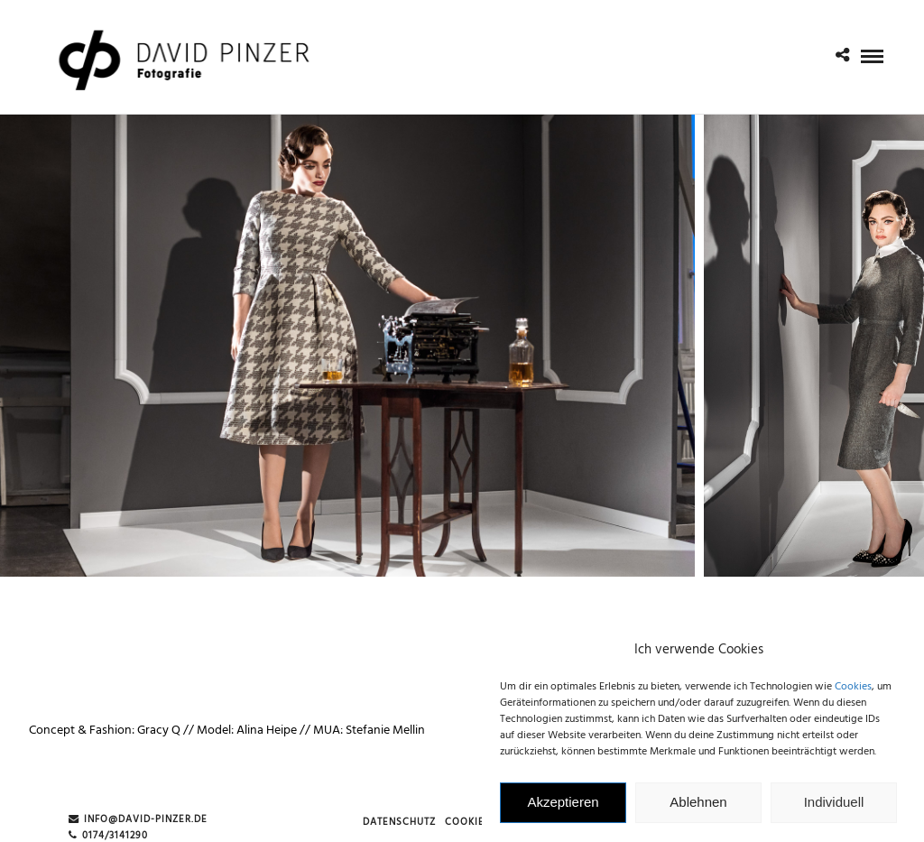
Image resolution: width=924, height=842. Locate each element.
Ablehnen (698, 807)
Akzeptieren (562, 807)
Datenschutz (399, 822)
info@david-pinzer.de (138, 820)
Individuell (834, 807)
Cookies (853, 691)
